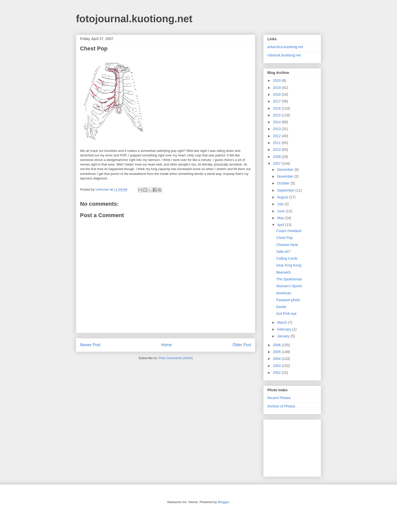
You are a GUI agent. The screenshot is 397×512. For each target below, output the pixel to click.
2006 (277, 345)
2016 (277, 108)
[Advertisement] (292, 446)
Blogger (223, 502)
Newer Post (90, 345)
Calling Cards (286, 258)
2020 (277, 80)
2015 (277, 115)
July (280, 204)
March (282, 322)
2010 (277, 150)
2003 (277, 366)
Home (166, 345)
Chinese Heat (287, 245)
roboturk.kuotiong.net (284, 55)
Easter (281, 307)
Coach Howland (288, 231)
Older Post (241, 345)
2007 (277, 163)
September (286, 190)
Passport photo (288, 300)
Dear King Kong (288, 265)
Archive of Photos (281, 406)
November (285, 176)
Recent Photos (279, 398)
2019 (277, 88)
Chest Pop (284, 238)
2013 (277, 129)
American (283, 293)
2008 (277, 157)
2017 (277, 101)
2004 (277, 359)
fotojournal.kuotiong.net (134, 18)
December (285, 170)
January (284, 336)
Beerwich (283, 272)
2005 (277, 352)
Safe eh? (283, 252)
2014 (277, 122)
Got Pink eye (286, 314)
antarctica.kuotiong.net (285, 47)
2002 (277, 373)
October (284, 183)
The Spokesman (289, 279)
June (281, 211)
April (281, 225)
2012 (277, 136)
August (283, 197)
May (281, 218)
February (284, 329)
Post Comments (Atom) (175, 358)
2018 (277, 94)
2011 (277, 143)
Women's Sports (289, 286)
